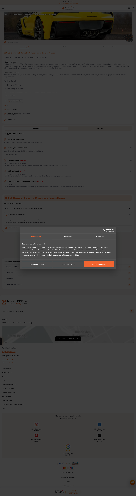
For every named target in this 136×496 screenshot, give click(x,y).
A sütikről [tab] (100, 236)
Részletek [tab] (68, 236)
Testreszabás (68, 264)
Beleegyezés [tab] (36, 236)
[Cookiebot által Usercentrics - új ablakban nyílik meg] (105, 230)
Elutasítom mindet (37, 264)
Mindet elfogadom (99, 264)
